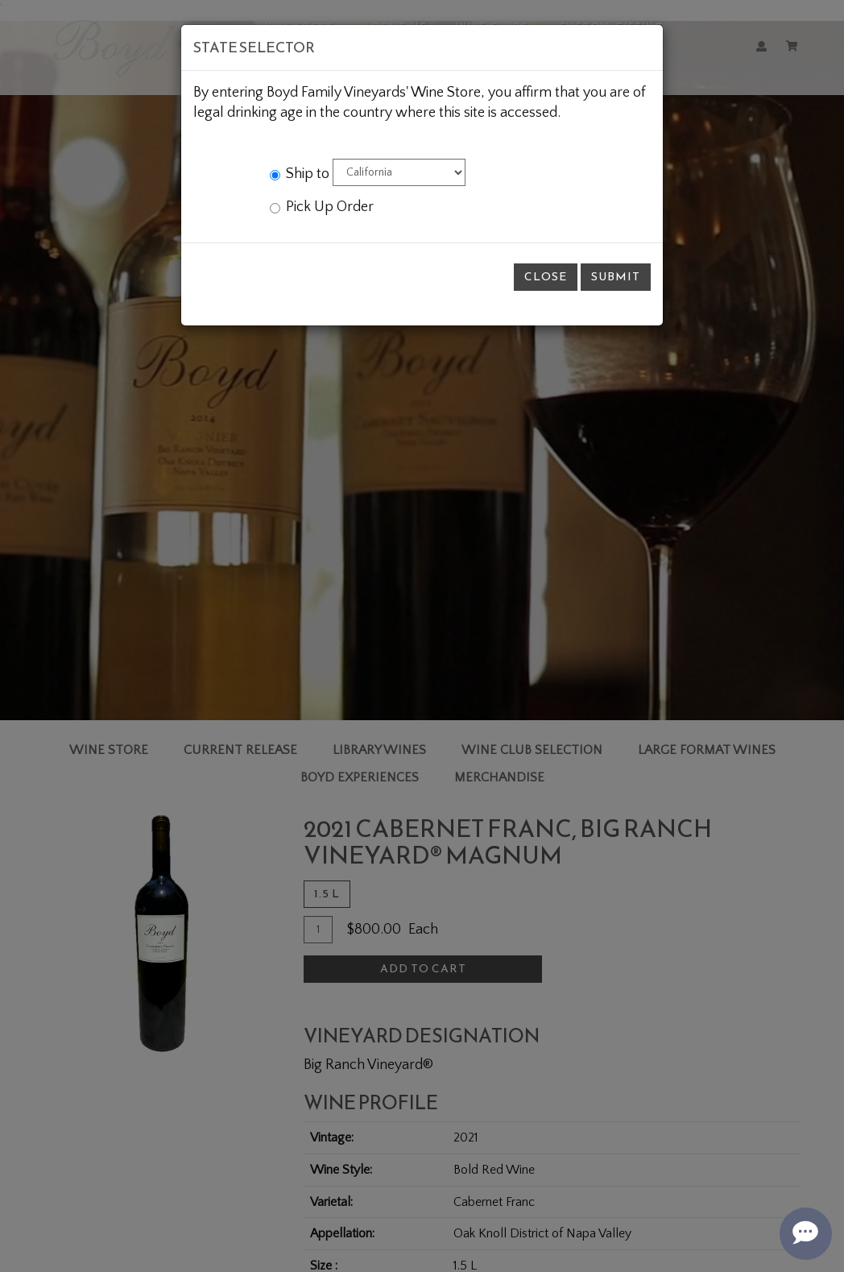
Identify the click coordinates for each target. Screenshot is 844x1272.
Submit (615, 276)
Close (545, 276)
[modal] (422, 636)
